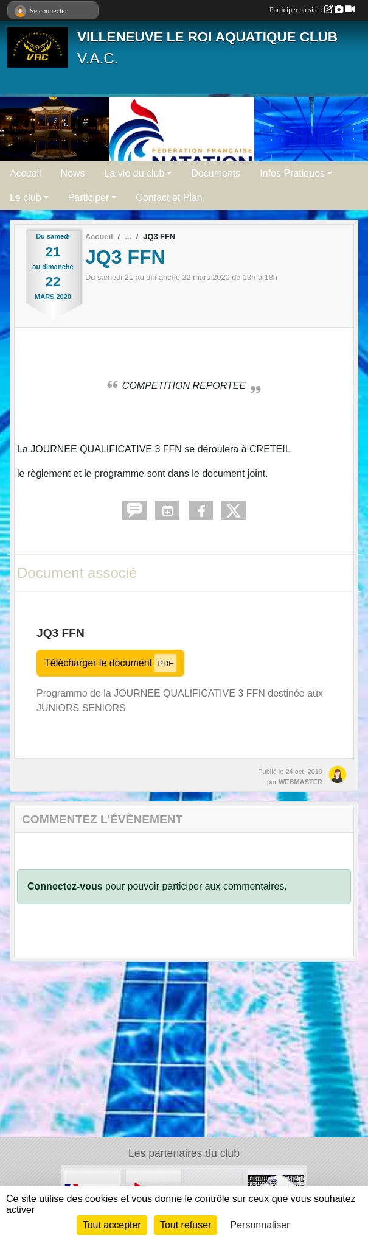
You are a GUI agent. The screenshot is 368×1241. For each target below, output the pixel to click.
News (73, 173)
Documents (215, 173)
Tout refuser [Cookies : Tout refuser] (185, 1225)
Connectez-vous (65, 886)
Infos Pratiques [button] (292, 173)
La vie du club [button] (135, 173)
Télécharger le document (110, 663)
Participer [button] (88, 197)
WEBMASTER (300, 782)
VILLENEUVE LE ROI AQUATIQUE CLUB (207, 36)
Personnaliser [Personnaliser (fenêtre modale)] (260, 1225)
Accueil (25, 173)
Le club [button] (25, 197)
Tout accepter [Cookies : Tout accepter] (112, 1225)
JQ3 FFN (60, 633)
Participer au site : (312, 9)
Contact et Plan (169, 197)
